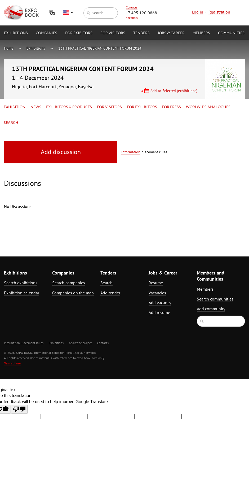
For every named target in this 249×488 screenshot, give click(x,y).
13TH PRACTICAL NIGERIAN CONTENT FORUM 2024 (99, 48)
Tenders (141, 33)
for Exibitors (78, 33)
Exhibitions (16, 33)
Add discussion (61, 152)
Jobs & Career (171, 33)
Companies (46, 33)
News (35, 107)
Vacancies (157, 292)
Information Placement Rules (23, 343)
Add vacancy (160, 302)
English (68, 13)
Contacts (131, 7)
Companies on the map (73, 292)
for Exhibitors (142, 107)
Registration (219, 12)
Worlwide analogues (208, 107)
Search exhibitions (20, 282)
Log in (197, 12)
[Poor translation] (19, 409)
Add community (211, 308)
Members (201, 33)
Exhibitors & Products (69, 107)
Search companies (68, 282)
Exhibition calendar (21, 292)
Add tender (110, 292)
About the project (80, 343)
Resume (156, 282)
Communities (231, 33)
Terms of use (12, 363)
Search (11, 122)
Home (8, 48)
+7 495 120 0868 (141, 12)
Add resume (159, 312)
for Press (171, 107)
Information (130, 152)
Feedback (132, 18)
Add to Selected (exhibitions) (173, 90)
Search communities (215, 299)
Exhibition (14, 107)
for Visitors (112, 33)
